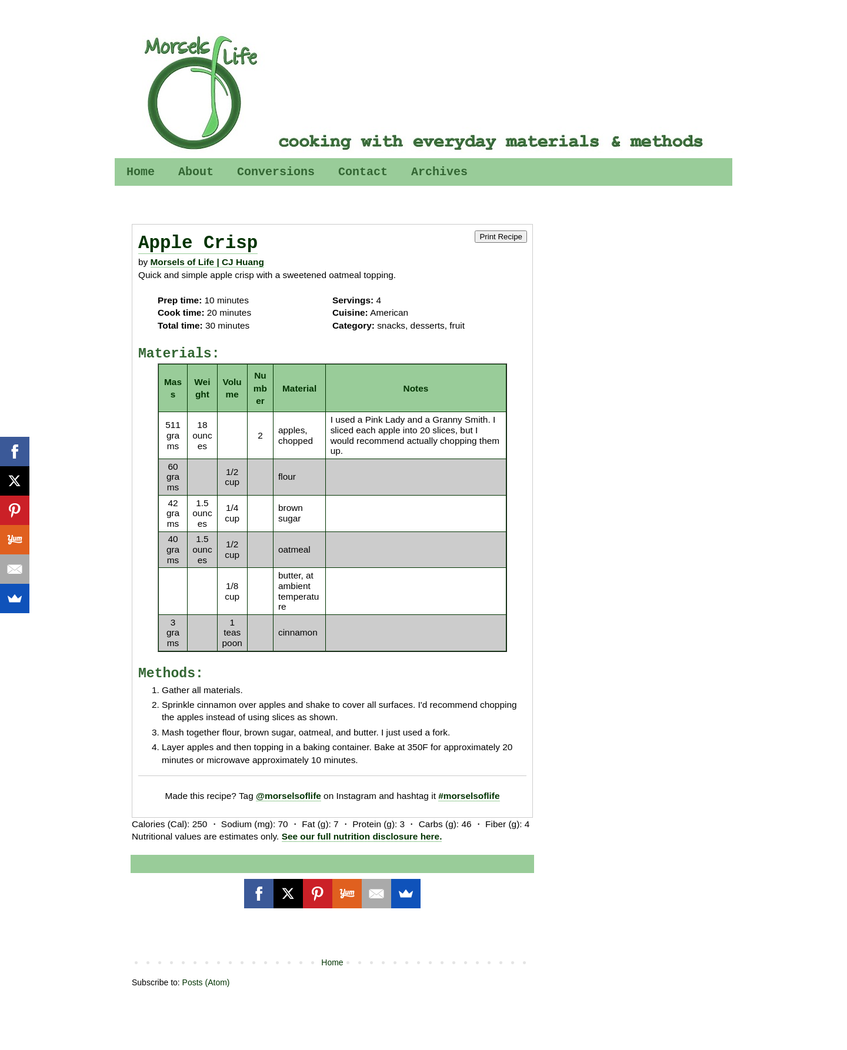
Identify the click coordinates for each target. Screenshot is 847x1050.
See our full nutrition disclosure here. (362, 836)
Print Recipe (500, 236)
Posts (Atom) (206, 982)
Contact (363, 172)
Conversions (276, 172)
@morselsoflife (288, 796)
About (196, 172)
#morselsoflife (468, 796)
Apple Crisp (198, 243)
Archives (439, 172)
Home (140, 172)
